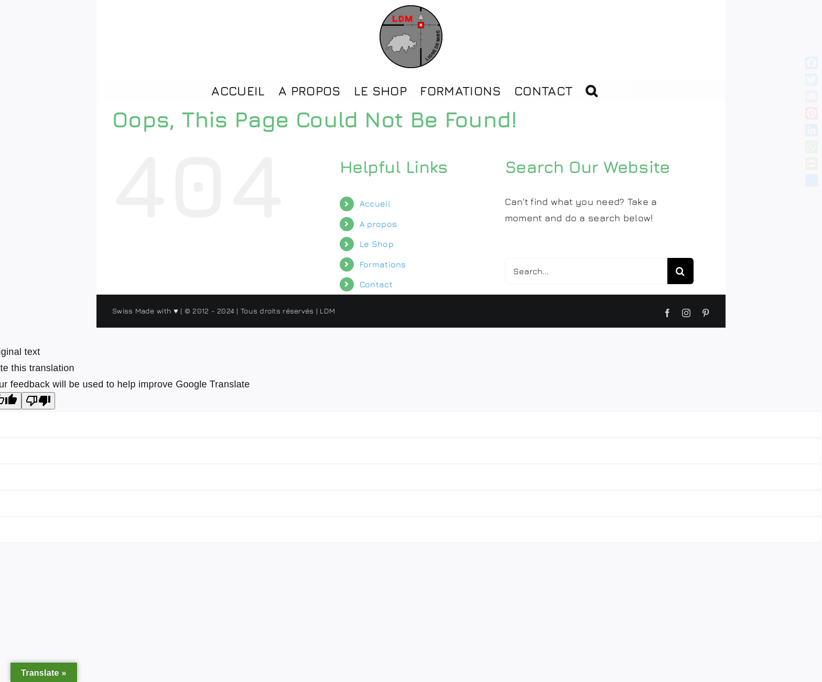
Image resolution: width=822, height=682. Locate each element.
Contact (376, 284)
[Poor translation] (38, 400)
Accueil (375, 203)
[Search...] (586, 271)
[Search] (680, 271)
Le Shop (377, 243)
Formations (383, 264)
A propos (378, 224)
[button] (591, 89)
